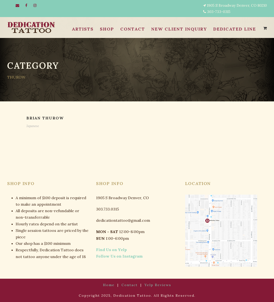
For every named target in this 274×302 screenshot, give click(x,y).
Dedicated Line (234, 29)
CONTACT (130, 29)
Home (111, 285)
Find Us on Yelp (109, 250)
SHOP (105, 29)
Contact (130, 285)
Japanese (32, 126)
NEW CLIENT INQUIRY (177, 29)
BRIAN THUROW (44, 118)
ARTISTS (81, 29)
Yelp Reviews (155, 285)
